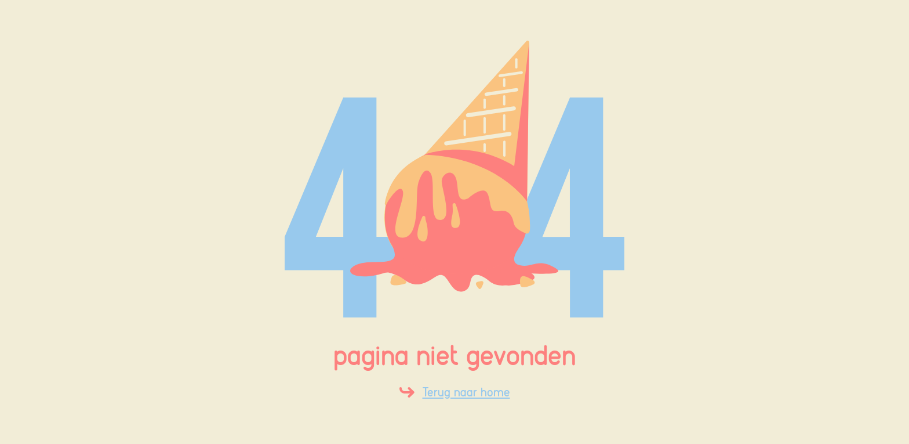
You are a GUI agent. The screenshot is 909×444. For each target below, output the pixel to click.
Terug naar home (466, 392)
